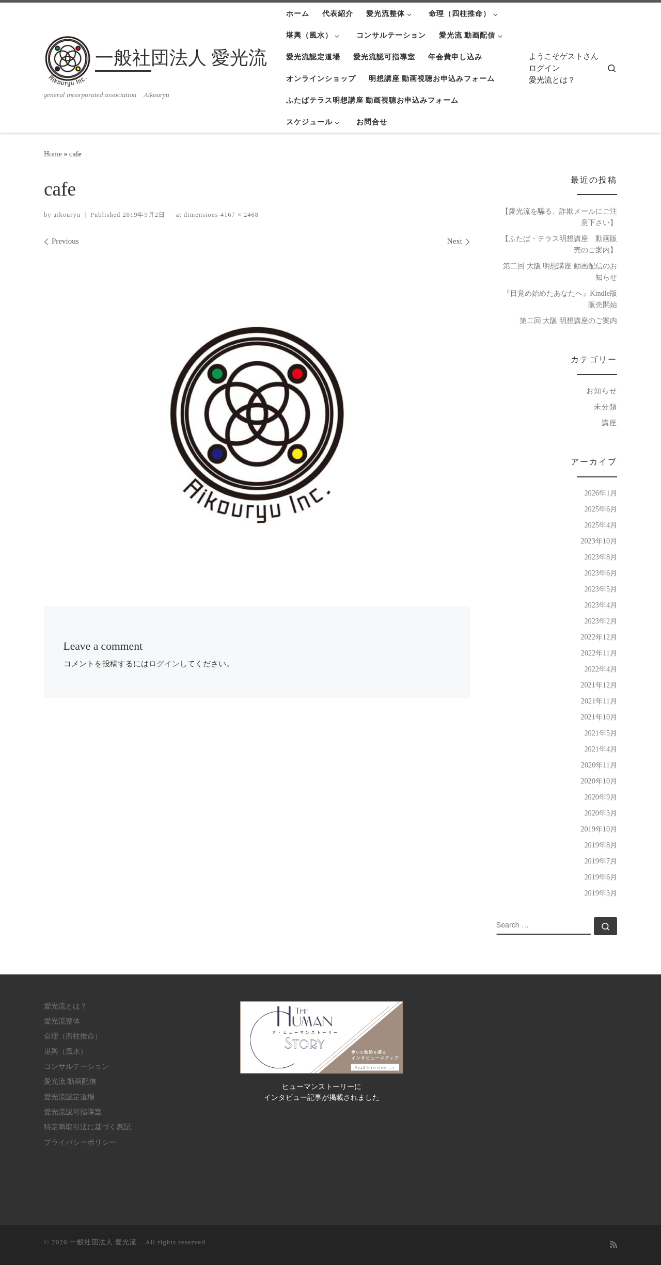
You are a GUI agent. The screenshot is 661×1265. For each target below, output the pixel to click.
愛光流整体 (62, 1021)
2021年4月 (600, 749)
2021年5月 (600, 733)
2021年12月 (598, 685)
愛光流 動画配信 (70, 1081)
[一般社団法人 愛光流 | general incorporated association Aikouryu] (67, 60)
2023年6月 (600, 573)
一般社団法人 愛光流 (103, 1242)
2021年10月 (598, 717)
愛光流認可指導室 (73, 1112)
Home (53, 154)
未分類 (605, 407)
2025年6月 (600, 509)
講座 (609, 423)
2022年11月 (599, 653)
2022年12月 (598, 637)
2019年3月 (600, 893)
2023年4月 (600, 605)
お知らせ (601, 391)
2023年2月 (600, 621)
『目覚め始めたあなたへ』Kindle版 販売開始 (560, 299)
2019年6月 (600, 877)
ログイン (544, 68)
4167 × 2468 (238, 214)
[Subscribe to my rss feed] (613, 1245)
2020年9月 (600, 797)
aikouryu (67, 214)
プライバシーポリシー (80, 1142)
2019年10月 (598, 829)
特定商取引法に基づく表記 (87, 1127)
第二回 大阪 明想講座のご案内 (568, 320)
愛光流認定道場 (69, 1097)
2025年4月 (600, 525)
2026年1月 (600, 493)
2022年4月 (600, 669)
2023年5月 (600, 589)
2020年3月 (600, 813)
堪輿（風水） (65, 1051)
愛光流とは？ (552, 80)
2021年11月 (599, 701)
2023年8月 (600, 557)
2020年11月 (599, 765)
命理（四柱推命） (73, 1036)
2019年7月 (600, 861)
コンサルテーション (76, 1066)
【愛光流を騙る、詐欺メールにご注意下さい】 (559, 217)
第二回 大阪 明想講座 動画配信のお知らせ (560, 271)
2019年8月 (600, 845)
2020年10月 (598, 781)
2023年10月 (598, 541)
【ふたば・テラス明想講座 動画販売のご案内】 (559, 244)
